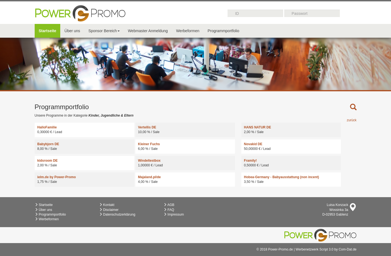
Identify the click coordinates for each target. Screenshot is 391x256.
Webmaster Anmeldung (148, 31)
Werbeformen (187, 31)
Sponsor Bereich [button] (104, 31)
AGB (168, 205)
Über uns (72, 31)
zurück (351, 120)
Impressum (173, 214)
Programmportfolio (223, 31)
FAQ (168, 210)
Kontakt (106, 205)
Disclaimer (109, 210)
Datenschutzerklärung (117, 214)
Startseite (47, 31)
